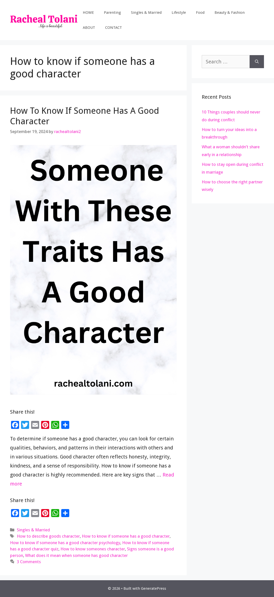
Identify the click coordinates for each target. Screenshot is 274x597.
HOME (88, 12)
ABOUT (89, 27)
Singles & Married (146, 12)
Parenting (112, 12)
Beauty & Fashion (230, 12)
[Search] (257, 61)
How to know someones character (92, 548)
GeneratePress (153, 588)
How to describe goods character (48, 536)
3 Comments (29, 561)
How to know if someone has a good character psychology (65, 542)
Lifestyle (179, 12)
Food (200, 12)
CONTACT (113, 27)
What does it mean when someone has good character (76, 555)
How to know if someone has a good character (126, 536)
